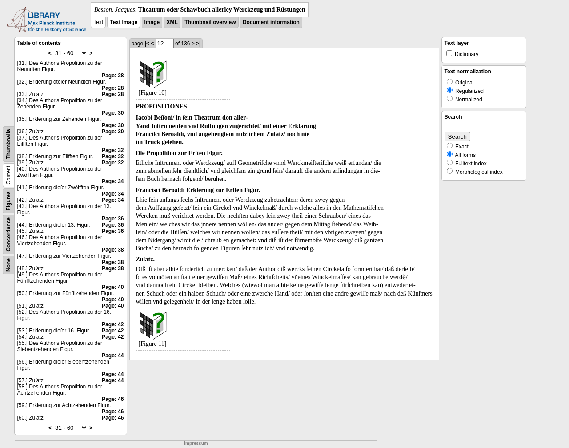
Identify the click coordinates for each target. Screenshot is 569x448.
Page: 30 (113, 113)
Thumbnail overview (210, 22)
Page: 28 (113, 75)
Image (152, 22)
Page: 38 (113, 250)
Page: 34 (113, 181)
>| (198, 43)
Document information (271, 22)
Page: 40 (113, 287)
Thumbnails (8, 144)
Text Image (123, 22)
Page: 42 (113, 324)
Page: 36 (113, 219)
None (8, 265)
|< (147, 43)
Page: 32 (113, 150)
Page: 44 (113, 355)
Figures (8, 200)
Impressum (196, 443)
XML (172, 22)
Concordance (8, 234)
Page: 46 (113, 399)
